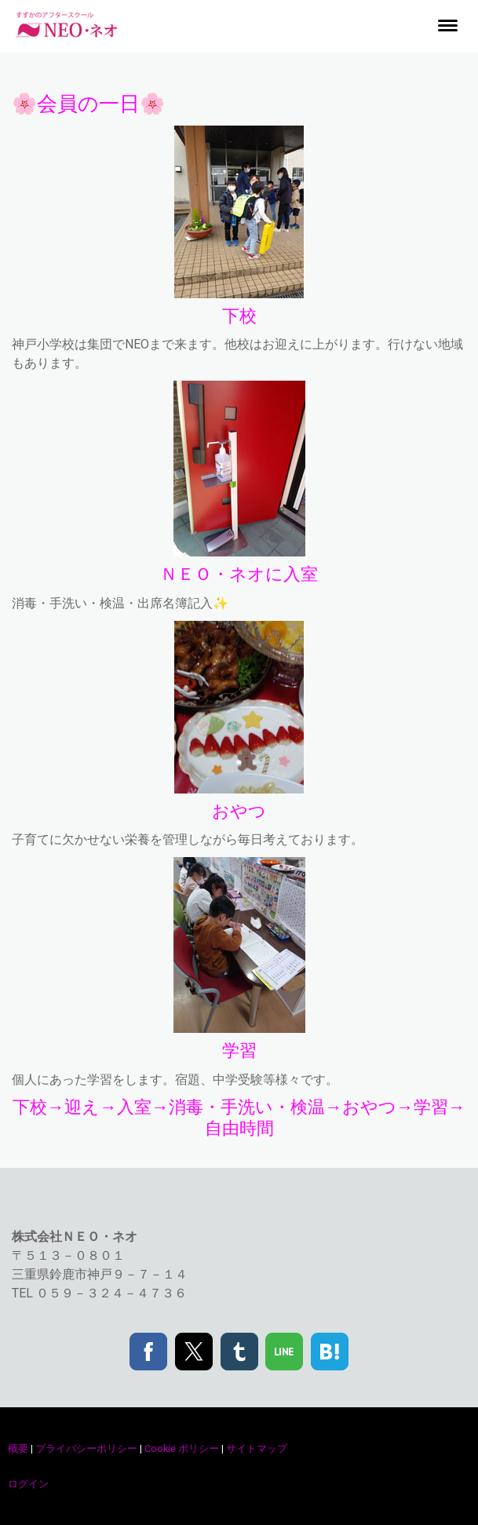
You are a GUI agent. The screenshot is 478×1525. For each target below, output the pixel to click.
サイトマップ (256, 1448)
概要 (18, 1448)
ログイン (28, 1484)
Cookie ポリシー (181, 1448)
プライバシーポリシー (86, 1448)
